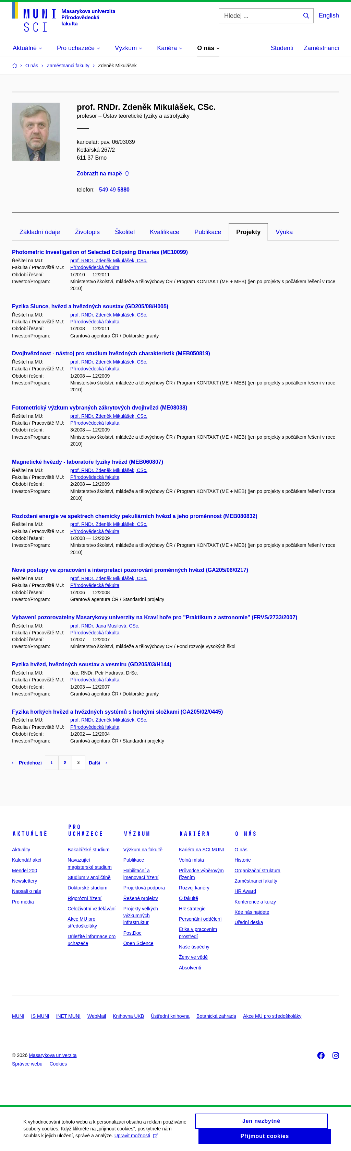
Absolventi (190, 967)
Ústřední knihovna (170, 1016)
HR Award (245, 891)
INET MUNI (68, 1016)
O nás (245, 834)
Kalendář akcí (26, 860)
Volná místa (191, 860)
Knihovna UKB (128, 1016)
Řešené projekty (140, 898)
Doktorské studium (87, 887)
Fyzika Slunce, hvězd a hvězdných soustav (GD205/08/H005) (90, 306)
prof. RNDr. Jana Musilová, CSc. (105, 626)
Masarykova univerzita (52, 1055)
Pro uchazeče (85, 830)
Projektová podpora (144, 887)
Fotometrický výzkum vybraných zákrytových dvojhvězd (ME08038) (99, 408)
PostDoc (132, 933)
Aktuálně (30, 834)
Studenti (282, 48)
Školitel (125, 232)
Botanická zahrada (216, 1016)
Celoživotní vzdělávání (92, 908)
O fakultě (188, 898)
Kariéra (194, 834)
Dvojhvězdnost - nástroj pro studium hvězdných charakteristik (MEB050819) (111, 353)
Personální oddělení (200, 919)
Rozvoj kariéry (194, 887)
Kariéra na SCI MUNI (201, 849)
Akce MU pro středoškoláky (272, 1016)
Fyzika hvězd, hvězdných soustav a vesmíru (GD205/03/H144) (91, 664)
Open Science (138, 943)
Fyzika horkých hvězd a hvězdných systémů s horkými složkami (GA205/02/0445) (117, 712)
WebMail (96, 1016)
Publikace (207, 232)
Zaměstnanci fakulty (255, 881)
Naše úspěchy (194, 946)
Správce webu (27, 1064)
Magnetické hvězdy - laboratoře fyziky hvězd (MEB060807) (87, 462)
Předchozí (27, 763)
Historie (242, 860)
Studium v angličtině (89, 877)
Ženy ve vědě (193, 957)
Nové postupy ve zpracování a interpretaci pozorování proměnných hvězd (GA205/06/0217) (130, 570)
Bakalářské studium (88, 849)
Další (98, 763)
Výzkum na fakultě (142, 849)
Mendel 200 (24, 870)
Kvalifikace (164, 232)
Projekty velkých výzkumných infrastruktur (140, 915)
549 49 (114, 190)
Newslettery (24, 881)
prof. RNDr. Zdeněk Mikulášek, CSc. (108, 260)
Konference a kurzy (255, 902)
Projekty (248, 232)
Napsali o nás (26, 891)
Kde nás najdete (251, 912)
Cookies (58, 1064)
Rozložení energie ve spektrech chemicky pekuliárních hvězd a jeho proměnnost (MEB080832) (134, 516)
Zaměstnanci (321, 48)
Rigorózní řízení (84, 898)
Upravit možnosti (136, 1139)
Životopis (87, 232)
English (329, 15)
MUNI (18, 1016)
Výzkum (136, 834)
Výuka (284, 232)
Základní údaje (40, 232)
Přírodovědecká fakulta (94, 267)
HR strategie (192, 908)
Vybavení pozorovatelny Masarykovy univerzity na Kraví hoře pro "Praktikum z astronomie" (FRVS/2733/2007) (154, 617)
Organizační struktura (257, 870)
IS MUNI (40, 1016)
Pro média (23, 902)
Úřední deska (248, 922)
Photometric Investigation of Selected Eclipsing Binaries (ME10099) (100, 252)
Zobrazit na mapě (103, 174)
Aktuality (21, 849)
